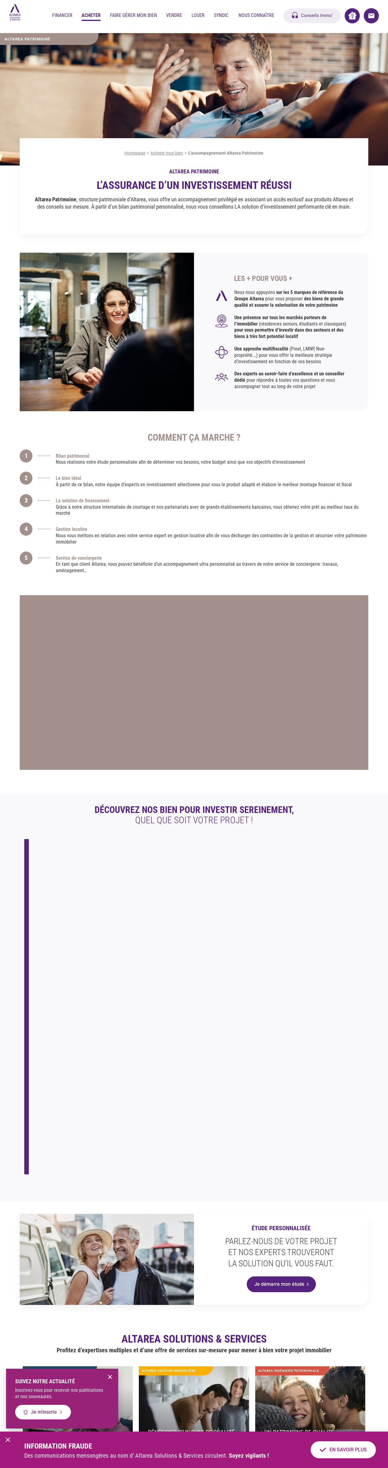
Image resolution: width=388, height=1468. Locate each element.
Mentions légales (157, 1420)
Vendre (174, 16)
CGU (187, 1420)
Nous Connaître (256, 16)
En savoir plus (232, 940)
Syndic (221, 16)
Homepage (135, 153)
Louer (198, 16)
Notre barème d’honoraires (307, 1420)
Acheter (91, 16)
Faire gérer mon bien (133, 16)
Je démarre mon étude (279, 1078)
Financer (62, 16)
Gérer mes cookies (258, 1420)
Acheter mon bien (166, 153)
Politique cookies (217, 1420)
